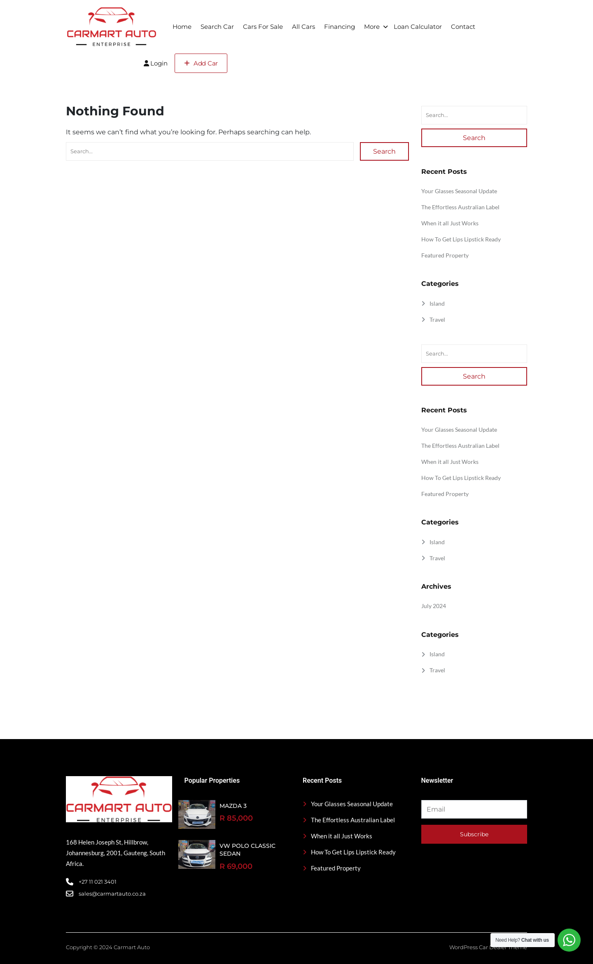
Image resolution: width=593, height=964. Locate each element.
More (372, 26)
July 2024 (433, 605)
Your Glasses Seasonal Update (459, 190)
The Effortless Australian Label (460, 207)
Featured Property (445, 255)
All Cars (303, 26)
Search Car (217, 26)
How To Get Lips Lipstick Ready (461, 239)
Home (182, 26)
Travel (437, 319)
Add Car (201, 63)
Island (437, 303)
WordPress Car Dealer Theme (488, 947)
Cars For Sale (263, 26)
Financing (339, 26)
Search (384, 151)
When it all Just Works (450, 223)
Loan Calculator (418, 26)
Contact (463, 26)
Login (156, 63)
